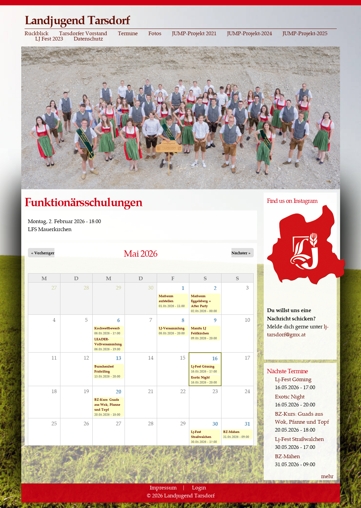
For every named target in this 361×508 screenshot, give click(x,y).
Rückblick (36, 33)
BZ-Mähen (231, 431)
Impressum (163, 487)
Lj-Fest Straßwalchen (201, 434)
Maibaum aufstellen (166, 298)
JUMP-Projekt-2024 (249, 33)
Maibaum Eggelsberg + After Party (201, 301)
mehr (327, 476)
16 (215, 358)
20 (118, 391)
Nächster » (240, 252)
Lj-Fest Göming (203, 366)
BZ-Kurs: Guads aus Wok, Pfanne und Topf (107, 404)
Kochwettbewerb (107, 328)
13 (118, 357)
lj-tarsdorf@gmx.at (297, 330)
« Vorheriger (42, 252)
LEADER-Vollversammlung (108, 341)
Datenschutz (88, 38)
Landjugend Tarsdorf (77, 19)
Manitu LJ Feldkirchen (200, 330)
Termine (128, 33)
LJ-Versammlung (172, 328)
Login (199, 487)
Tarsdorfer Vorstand (83, 33)
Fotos (154, 33)
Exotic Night (200, 377)
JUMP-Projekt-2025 (305, 33)
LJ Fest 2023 (49, 38)
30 (215, 423)
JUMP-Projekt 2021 (194, 33)
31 (247, 423)
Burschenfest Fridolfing (104, 369)
